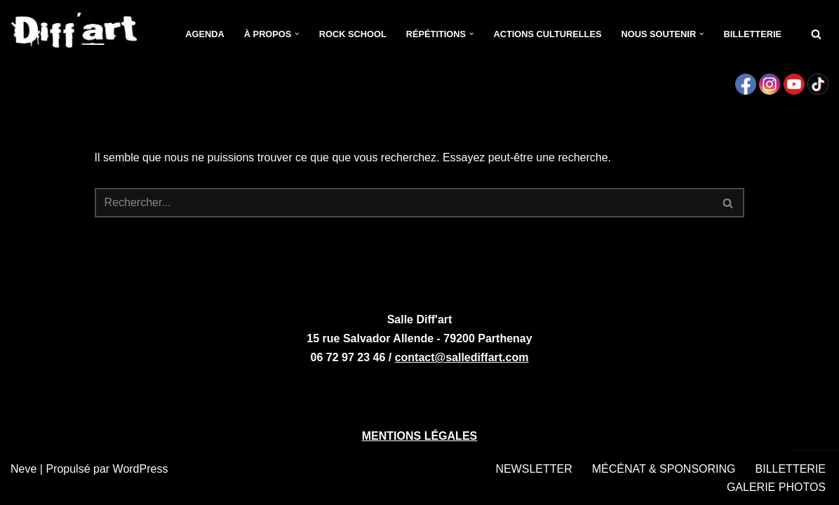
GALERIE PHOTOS (776, 487)
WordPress (140, 469)
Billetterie (752, 34)
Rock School (353, 34)
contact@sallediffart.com (462, 357)
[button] (297, 34)
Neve (23, 469)
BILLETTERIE (791, 469)
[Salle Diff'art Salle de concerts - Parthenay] (75, 34)
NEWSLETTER (533, 469)
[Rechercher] (816, 34)
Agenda (204, 34)
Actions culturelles (547, 34)
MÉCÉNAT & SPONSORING (664, 469)
